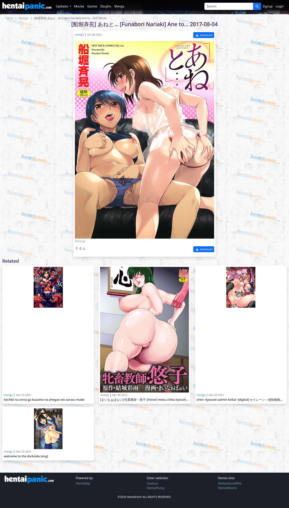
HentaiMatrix (227, 488)
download (204, 35)
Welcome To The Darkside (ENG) (26, 456)
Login (280, 6)
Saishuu (152, 483)
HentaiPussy (156, 488)
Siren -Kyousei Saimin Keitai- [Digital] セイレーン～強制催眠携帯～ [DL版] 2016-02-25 (241, 400)
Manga (119, 6)
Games (92, 6)
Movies (79, 6)
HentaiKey (83, 483)
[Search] (228, 6)
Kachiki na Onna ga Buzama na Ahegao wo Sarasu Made (44, 400)
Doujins (105, 6)
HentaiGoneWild (229, 483)
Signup (268, 6)
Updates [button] (62, 6)
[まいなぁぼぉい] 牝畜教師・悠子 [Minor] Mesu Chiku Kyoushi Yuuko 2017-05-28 (144, 400)
